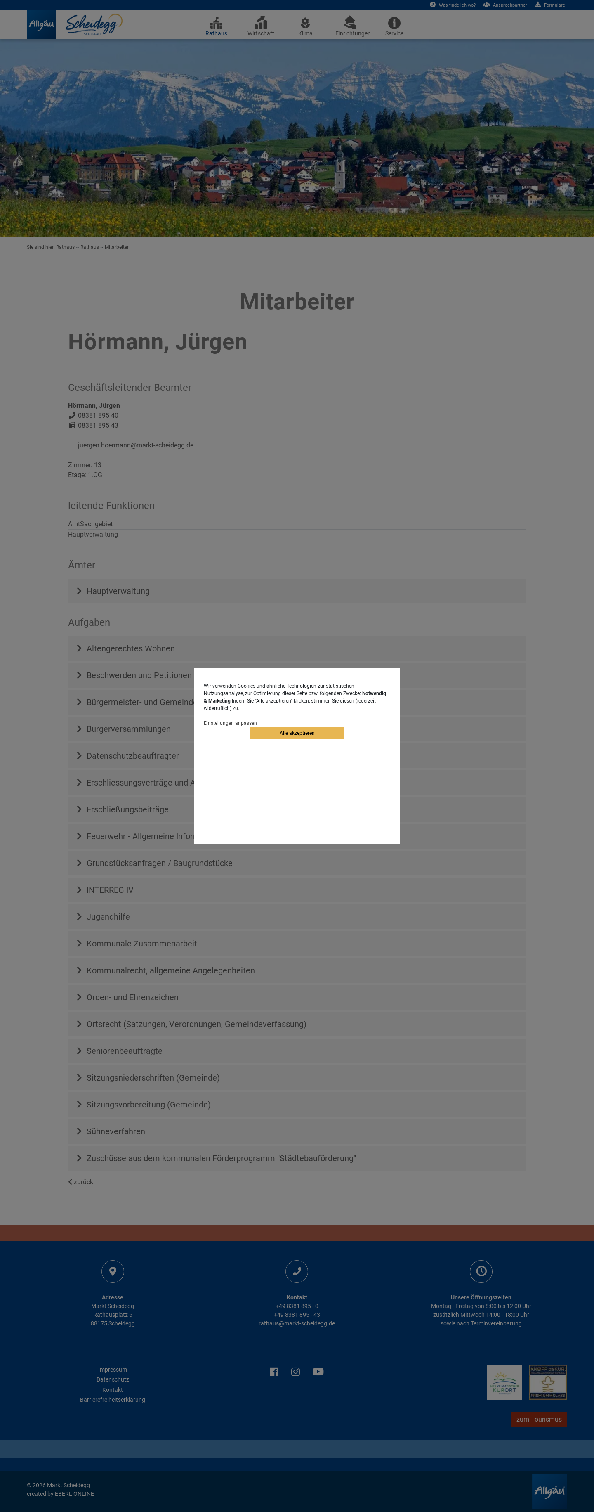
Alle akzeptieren (297, 733)
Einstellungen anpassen (230, 723)
